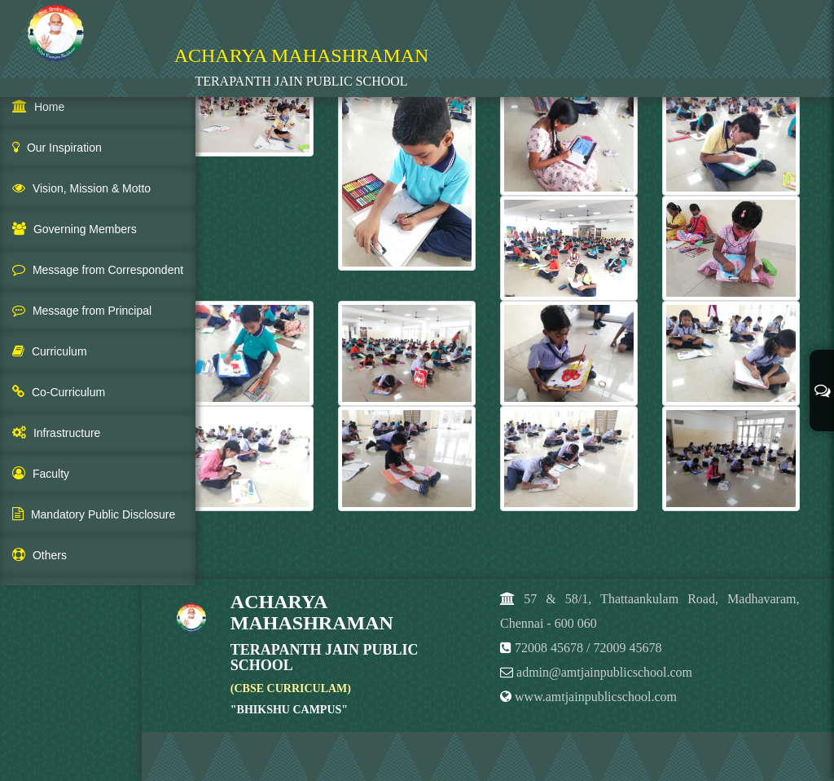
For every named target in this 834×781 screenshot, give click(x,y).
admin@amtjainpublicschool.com (604, 672)
